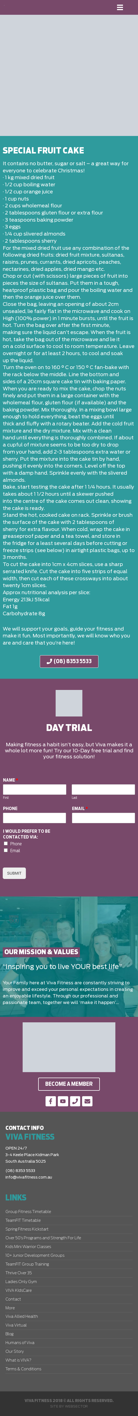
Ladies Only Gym (21, 1282)
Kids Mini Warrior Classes (28, 1247)
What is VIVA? (18, 1360)
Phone (10, 808)
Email (80, 808)
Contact (13, 1299)
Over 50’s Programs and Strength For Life (43, 1238)
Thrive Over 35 (18, 1273)
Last (74, 798)
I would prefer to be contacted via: (26, 834)
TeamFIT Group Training (27, 1264)
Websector (76, 1406)
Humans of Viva (19, 1343)
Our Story (14, 1352)
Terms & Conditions (23, 1369)
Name (10, 780)
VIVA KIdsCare (18, 1291)
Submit (14, 873)
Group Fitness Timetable (28, 1212)
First (6, 798)
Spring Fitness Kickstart (27, 1229)
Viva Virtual (16, 1325)
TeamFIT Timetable (23, 1221)
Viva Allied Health (21, 1317)
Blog (9, 1334)
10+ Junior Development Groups (34, 1256)
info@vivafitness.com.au (28, 1177)
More (10, 1308)
